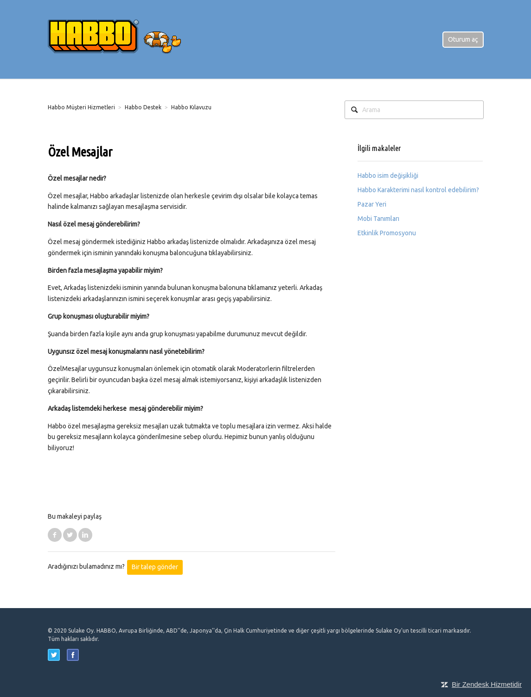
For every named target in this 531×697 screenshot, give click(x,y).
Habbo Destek (143, 107)
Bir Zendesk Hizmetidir (487, 684)
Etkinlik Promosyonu (387, 233)
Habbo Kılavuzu (191, 107)
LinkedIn (85, 535)
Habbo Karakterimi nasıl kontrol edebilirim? (418, 190)
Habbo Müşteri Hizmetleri (81, 107)
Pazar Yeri (372, 204)
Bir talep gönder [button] (155, 567)
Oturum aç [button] (463, 39)
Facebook (55, 535)
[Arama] (414, 109)
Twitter (70, 535)
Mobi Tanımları (378, 218)
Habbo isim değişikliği (388, 175)
